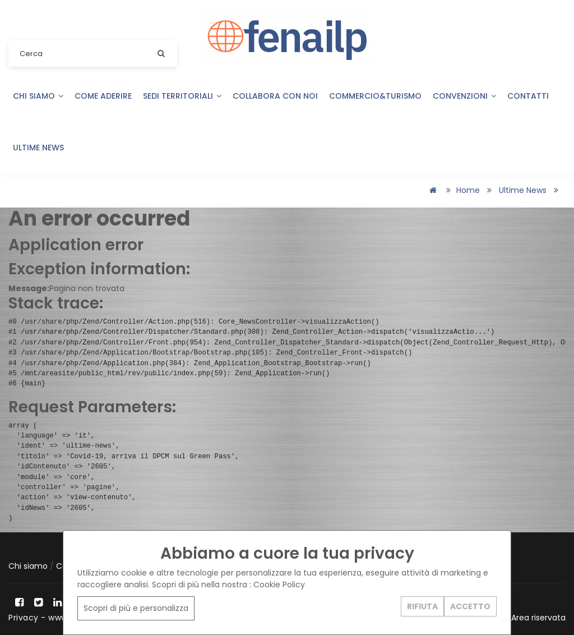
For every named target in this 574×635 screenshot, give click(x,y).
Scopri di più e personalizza (136, 608)
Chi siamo (38, 96)
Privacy (23, 617)
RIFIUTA (422, 606)
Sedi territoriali (182, 96)
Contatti (528, 96)
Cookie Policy (279, 584)
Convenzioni (464, 96)
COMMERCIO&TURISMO (375, 96)
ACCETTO (470, 606)
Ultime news (38, 147)
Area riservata (538, 617)
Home (468, 190)
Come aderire (103, 96)
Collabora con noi (275, 96)
